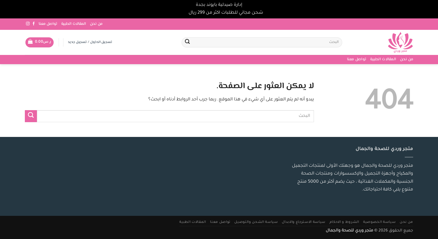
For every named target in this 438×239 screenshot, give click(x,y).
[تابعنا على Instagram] (28, 24)
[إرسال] (187, 42)
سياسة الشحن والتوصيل (256, 222)
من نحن (96, 24)
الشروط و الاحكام (344, 222)
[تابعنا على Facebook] (33, 24)
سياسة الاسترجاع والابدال (303, 222)
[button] (39, 42)
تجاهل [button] (181, 13)
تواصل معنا (48, 24)
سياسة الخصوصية (379, 222)
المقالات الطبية (73, 24)
